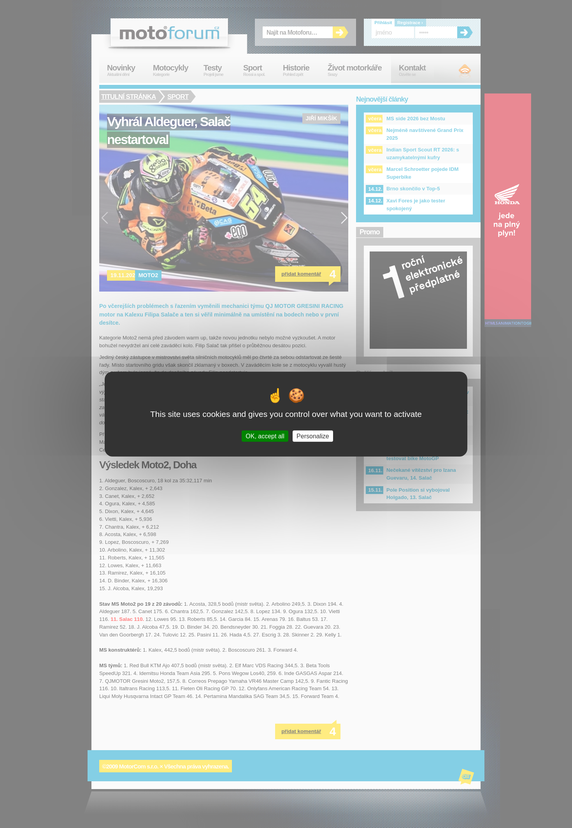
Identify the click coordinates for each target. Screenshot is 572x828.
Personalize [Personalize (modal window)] (313, 436)
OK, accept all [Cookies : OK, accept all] (265, 436)
